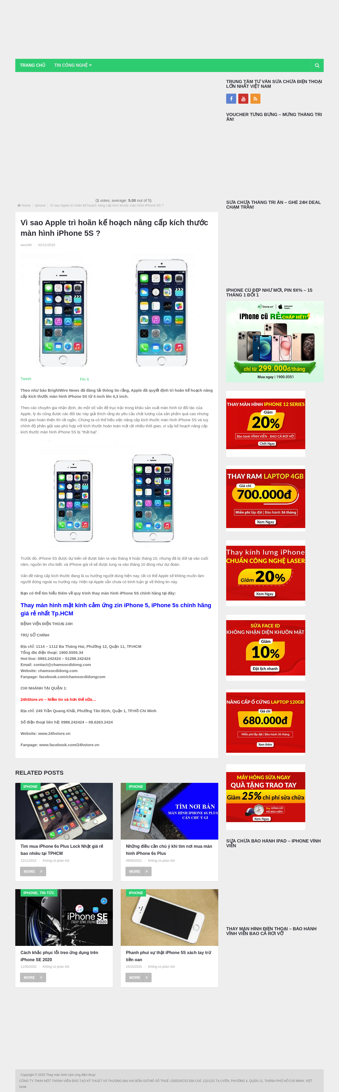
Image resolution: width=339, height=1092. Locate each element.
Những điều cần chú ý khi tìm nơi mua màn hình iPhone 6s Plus (169, 850)
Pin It (84, 379)
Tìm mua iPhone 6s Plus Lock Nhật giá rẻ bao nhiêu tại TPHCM (62, 850)
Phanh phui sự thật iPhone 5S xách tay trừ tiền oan (168, 956)
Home (26, 205)
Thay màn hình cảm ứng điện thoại (71, 1075)
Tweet (26, 378)
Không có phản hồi (56, 861)
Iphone (40, 205)
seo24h (26, 245)
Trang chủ (32, 65)
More (33, 871)
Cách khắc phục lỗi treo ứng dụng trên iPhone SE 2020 (59, 956)
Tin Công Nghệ (71, 65)
